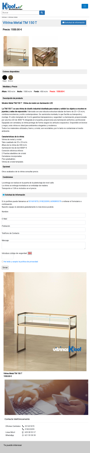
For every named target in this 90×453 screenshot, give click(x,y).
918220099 (44, 201)
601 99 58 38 (29, 435)
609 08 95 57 (29, 432)
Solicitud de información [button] (73, 22)
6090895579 (56, 201)
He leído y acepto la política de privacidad (20, 262)
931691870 (33, 201)
